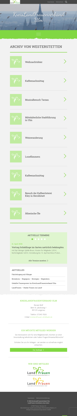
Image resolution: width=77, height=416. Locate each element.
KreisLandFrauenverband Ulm (38, 17)
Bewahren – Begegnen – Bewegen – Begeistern (31, 279)
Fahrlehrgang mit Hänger (22, 274)
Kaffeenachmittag (34, 80)
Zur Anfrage (38, 350)
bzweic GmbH (47, 409)
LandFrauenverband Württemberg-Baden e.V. (42, 408)
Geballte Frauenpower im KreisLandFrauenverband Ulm (34, 283)
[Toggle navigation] (38, 34)
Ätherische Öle (32, 213)
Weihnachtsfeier (33, 62)
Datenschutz (59, 2)
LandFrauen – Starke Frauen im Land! (27, 288)
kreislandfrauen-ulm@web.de (41, 317)
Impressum (50, 2)
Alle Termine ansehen (38, 260)
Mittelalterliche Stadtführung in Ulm (40, 119)
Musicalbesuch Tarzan (37, 99)
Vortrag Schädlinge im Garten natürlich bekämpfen (38, 247)
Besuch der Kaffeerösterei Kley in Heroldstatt (38, 194)
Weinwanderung (34, 137)
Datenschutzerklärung (42, 398)
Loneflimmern (32, 156)
